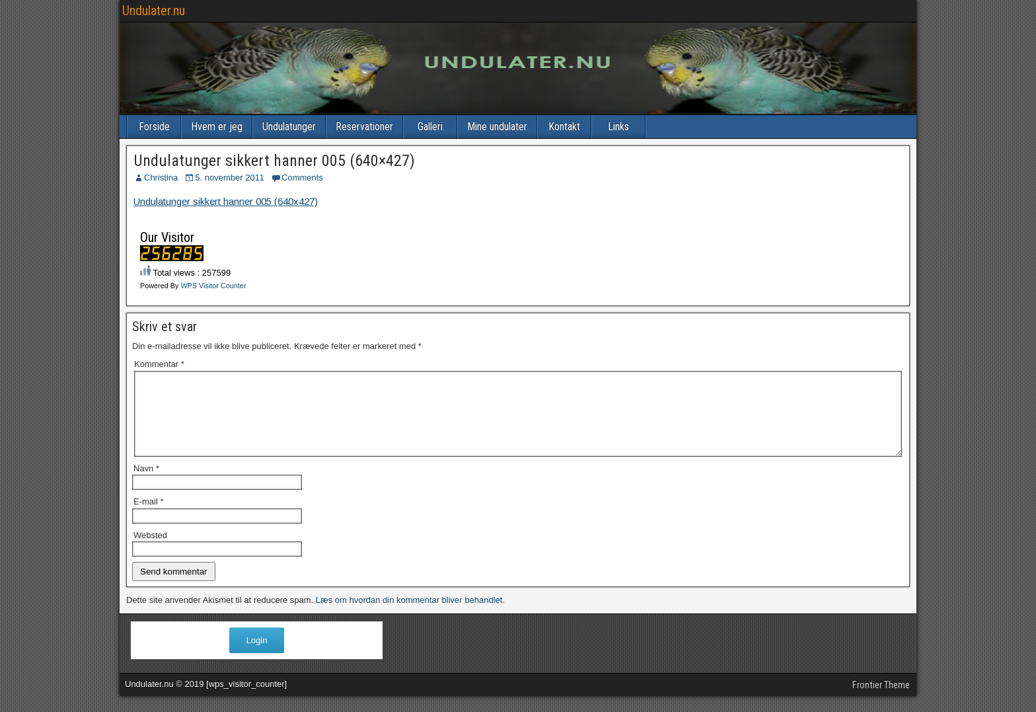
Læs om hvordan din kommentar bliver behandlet (409, 616)
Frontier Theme (881, 701)
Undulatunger (289, 126)
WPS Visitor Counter (213, 286)
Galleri (430, 126)
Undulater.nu (153, 11)
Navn (146, 484)
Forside (154, 126)
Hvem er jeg (216, 126)
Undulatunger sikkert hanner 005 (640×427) (274, 160)
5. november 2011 (229, 177)
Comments (302, 177)
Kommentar (159, 364)
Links (618, 126)
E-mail (148, 517)
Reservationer (364, 126)
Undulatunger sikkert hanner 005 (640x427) (225, 201)
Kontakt (564, 126)
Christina (161, 177)
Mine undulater (497, 126)
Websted (150, 551)
